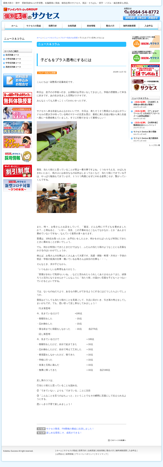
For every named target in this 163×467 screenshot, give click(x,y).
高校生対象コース (13, 67)
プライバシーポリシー (84, 454)
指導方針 (53, 26)
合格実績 (72, 26)
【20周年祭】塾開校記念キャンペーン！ (146, 123)
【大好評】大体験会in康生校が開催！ (145, 103)
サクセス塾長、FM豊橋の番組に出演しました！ (70, 428)
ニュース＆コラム (51, 38)
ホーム (39, 38)
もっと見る (153, 145)
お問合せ (60, 454)
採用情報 (69, 454)
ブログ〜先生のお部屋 (69, 38)
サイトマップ (101, 454)
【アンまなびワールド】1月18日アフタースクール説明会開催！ (146, 113)
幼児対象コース (12, 55)
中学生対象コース (13, 63)
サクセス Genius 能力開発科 (145, 138)
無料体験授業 (129, 26)
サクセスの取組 (33, 26)
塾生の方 (110, 26)
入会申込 (148, 26)
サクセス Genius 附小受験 (144, 132)
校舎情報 (91, 26)
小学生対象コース (13, 59)
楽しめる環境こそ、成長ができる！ (64, 432)
